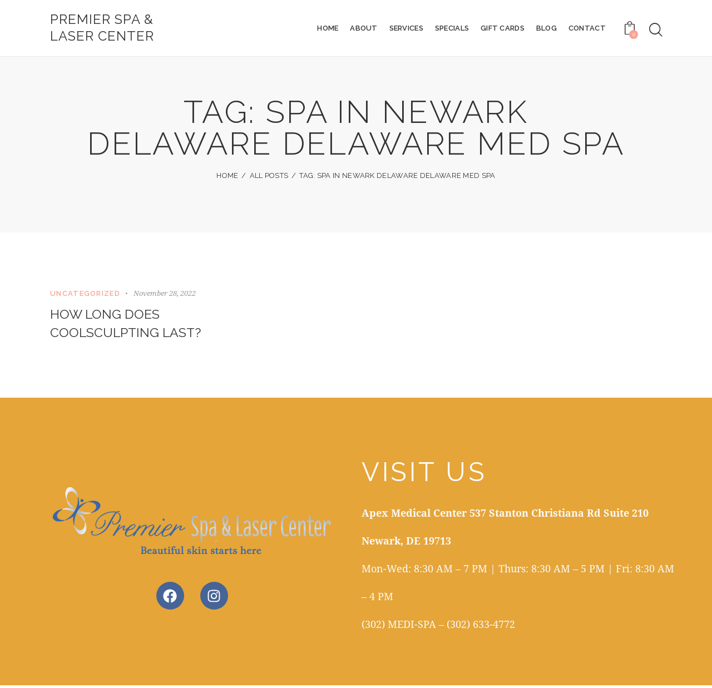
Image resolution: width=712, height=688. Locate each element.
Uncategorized (85, 294)
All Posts (269, 176)
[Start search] (656, 30)
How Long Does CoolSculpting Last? (127, 325)
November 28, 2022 (165, 294)
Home (227, 176)
